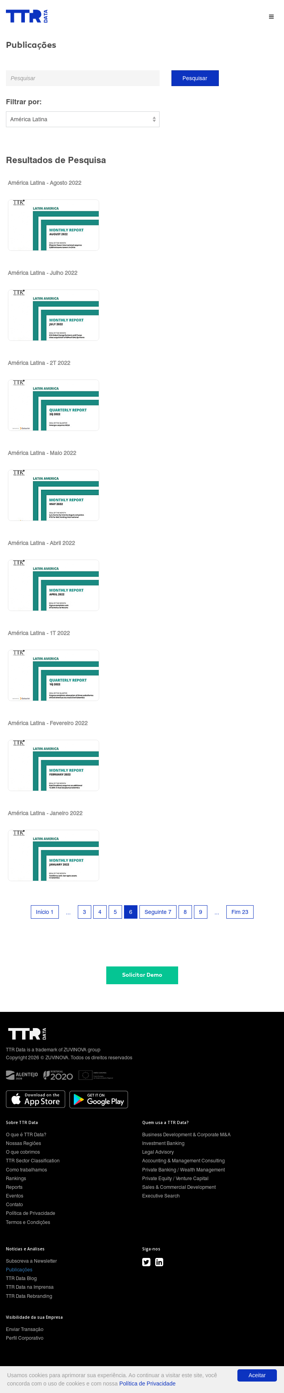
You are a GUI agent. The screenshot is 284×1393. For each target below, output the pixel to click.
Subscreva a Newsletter (31, 1261)
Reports (14, 1187)
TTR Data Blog (21, 1278)
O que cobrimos (23, 1152)
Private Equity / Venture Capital (175, 1178)
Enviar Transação (24, 1329)
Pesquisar (194, 78)
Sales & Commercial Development (179, 1187)
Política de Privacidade (30, 1213)
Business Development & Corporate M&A (186, 1134)
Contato (14, 1204)
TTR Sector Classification (33, 1161)
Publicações (19, 1270)
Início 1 (45, 912)
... (68, 912)
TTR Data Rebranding (29, 1296)
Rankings (16, 1178)
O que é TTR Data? (26, 1134)
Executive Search (161, 1196)
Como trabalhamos (26, 1170)
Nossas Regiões (23, 1143)
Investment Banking (163, 1143)
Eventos (14, 1196)
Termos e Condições (28, 1222)
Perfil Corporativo (24, 1338)
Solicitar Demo (142, 975)
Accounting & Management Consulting (183, 1161)
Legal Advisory (158, 1152)
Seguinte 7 (158, 912)
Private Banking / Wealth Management (183, 1170)
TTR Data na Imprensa (30, 1287)
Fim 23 (239, 912)
